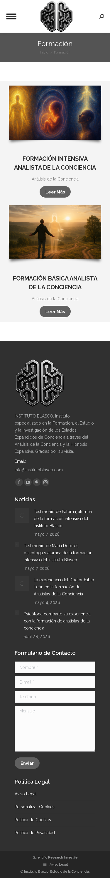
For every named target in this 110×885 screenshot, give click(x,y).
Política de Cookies (33, 819)
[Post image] (22, 515)
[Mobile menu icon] (11, 16)
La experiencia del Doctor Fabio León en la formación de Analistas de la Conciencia (64, 586)
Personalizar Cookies (35, 806)
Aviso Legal (26, 794)
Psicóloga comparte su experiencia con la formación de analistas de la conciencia (57, 621)
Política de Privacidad (35, 832)
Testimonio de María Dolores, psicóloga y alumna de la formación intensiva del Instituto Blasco (58, 552)
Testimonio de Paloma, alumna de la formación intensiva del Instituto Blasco (63, 518)
